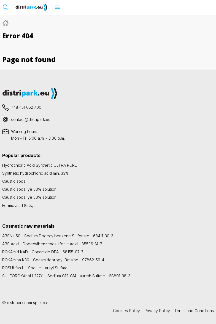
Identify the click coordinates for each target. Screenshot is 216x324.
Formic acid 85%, (17, 205)
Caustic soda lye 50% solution (29, 197)
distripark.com (19, 302)
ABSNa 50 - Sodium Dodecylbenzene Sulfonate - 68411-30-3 (57, 235)
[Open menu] (57, 7)
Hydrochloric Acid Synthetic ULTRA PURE (39, 165)
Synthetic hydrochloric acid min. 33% (35, 173)
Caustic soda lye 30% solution (29, 189)
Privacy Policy (157, 310)
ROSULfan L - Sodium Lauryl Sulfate (35, 267)
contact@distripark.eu (30, 119)
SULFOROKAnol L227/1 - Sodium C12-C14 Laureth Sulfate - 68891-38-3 (66, 275)
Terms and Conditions (194, 310)
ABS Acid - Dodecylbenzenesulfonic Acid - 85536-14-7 (52, 243)
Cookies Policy (126, 310)
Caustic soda (14, 181)
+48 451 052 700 (26, 107)
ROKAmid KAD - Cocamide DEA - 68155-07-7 (42, 251)
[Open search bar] (5, 7)
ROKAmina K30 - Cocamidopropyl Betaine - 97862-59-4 (53, 259)
